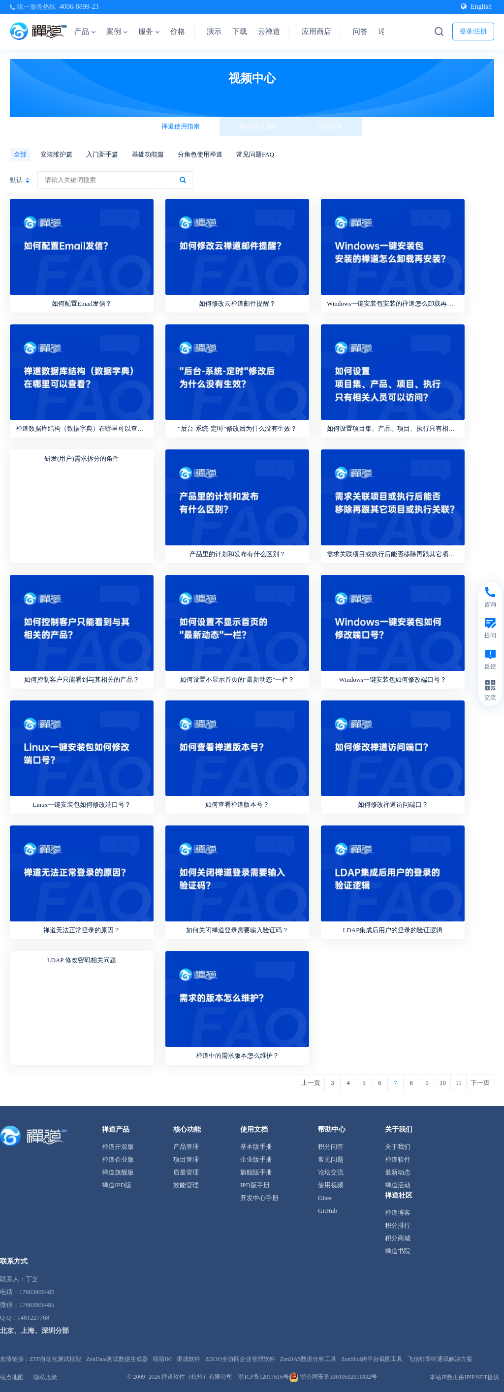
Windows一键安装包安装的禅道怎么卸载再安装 (393, 303)
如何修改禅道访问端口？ (393, 804)
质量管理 (186, 1172)
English (476, 6)
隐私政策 (45, 1377)
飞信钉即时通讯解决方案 (440, 1359)
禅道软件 (397, 1159)
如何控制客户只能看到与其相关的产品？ (81, 679)
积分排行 (397, 1225)
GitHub (327, 1210)
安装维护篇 (56, 154)
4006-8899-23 (79, 6)
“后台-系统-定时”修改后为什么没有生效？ (237, 428)
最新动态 (397, 1172)
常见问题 (331, 1159)
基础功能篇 (148, 154)
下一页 (480, 1082)
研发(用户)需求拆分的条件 (81, 458)
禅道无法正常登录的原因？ (81, 930)
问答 (360, 31)
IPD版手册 (255, 1185)
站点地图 (12, 1377)
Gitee (325, 1198)
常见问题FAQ (255, 154)
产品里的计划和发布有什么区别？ (237, 554)
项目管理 (186, 1159)
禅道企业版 (118, 1159)
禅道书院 (397, 1251)
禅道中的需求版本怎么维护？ (237, 1055)
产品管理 (186, 1146)
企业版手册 (256, 1159)
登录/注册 (473, 31)
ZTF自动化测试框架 (55, 1359)
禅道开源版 (118, 1146)
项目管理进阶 (258, 126)
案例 (116, 31)
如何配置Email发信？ (82, 303)
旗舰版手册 (256, 1172)
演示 (214, 31)
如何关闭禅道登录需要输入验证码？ (237, 930)
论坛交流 (331, 1172)
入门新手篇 (102, 154)
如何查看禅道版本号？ (237, 804)
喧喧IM (162, 1359)
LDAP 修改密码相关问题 (82, 960)
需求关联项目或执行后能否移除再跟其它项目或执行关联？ (410, 554)
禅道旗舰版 (118, 1172)
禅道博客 (397, 1212)
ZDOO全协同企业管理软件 (240, 1359)
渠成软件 (188, 1359)
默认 (16, 180)
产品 (84, 31)
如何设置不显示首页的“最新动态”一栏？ (237, 679)
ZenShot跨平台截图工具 (372, 1359)
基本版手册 (256, 1146)
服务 (148, 31)
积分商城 (397, 1238)
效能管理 (186, 1185)
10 (443, 1082)
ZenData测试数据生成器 (117, 1359)
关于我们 (397, 1146)
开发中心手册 (259, 1198)
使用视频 (331, 1185)
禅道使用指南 (180, 126)
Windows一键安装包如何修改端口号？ (392, 679)
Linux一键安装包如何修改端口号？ (81, 804)
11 (458, 1082)
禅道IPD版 (116, 1185)
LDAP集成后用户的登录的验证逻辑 (393, 930)
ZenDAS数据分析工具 (308, 1359)
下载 (239, 31)
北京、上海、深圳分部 (34, 1330)
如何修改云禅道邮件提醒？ (237, 303)
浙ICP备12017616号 (263, 1376)
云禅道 (269, 31)
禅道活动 (397, 1185)
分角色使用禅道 (200, 154)
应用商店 (316, 31)
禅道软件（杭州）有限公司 (196, 1376)
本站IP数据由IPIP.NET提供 (464, 1377)
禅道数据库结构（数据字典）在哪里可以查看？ (83, 428)
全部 (20, 154)
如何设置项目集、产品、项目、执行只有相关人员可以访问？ (413, 428)
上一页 (310, 1082)
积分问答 (331, 1146)
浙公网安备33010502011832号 (333, 1376)
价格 (177, 31)
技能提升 (330, 126)
